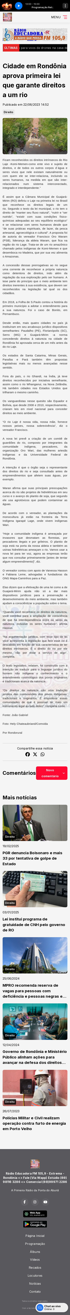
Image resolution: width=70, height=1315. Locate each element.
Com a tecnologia (35, 1308)
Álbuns (35, 1252)
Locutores (35, 1275)
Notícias (35, 1283)
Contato (35, 1291)
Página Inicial (34, 1236)
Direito (8, 112)
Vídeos (35, 1259)
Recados (35, 1267)
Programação (35, 1244)
